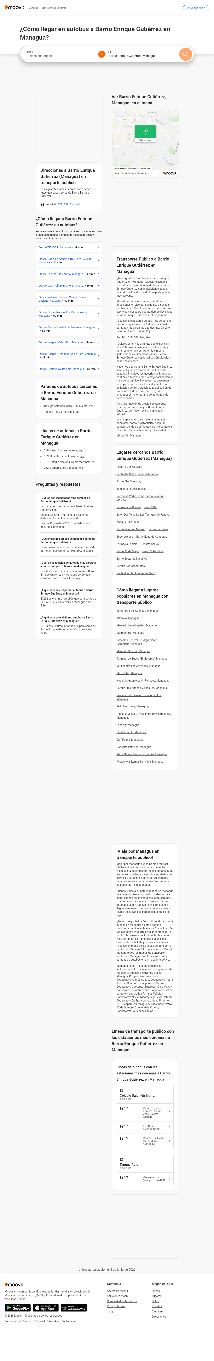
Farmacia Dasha (158, 529)
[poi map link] (145, 144)
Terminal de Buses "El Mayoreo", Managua (142, 658)
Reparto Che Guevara (129, 466)
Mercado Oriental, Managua (133, 651)
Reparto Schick (150, 544)
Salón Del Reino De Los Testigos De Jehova (143, 514)
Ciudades (157, 1311)
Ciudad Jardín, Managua (131, 732)
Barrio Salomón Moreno (131, 529)
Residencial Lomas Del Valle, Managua (140, 761)
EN (111, 1311)
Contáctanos (69, 1321)
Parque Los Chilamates (131, 566)
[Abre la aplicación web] (74, 1308)
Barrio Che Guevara (128, 481)
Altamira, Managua (128, 618)
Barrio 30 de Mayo (128, 551)
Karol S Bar (150, 507)
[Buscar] (185, 54)
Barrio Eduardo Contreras (151, 536)
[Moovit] (14, 7)
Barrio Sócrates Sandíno (131, 558)
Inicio (30, 52)
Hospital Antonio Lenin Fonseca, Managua (142, 680)
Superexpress (125, 536)
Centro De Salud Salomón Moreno (137, 474)
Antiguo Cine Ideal (128, 522)
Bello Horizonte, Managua (132, 706)
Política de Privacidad (46, 1321)
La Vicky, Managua (128, 725)
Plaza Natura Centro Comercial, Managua (142, 754)
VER (91, 406)
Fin (110, 52)
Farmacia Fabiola (127, 544)
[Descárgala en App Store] (46, 1308)
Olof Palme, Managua (130, 739)
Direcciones (159, 1316)
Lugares (157, 1296)
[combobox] (61, 56)
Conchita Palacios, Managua (134, 747)
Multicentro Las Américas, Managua (138, 665)
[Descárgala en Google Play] (18, 1308)
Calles (155, 1301)
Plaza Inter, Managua (129, 673)
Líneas (156, 1290)
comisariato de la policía (131, 488)
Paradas (157, 1306)
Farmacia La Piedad (129, 507)
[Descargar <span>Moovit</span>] (196, 7)
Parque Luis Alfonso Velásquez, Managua (142, 687)
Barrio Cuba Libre (152, 551)
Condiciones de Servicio (18, 1321)
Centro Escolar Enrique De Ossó (136, 573)
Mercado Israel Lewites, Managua (137, 625)
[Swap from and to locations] (101, 54)
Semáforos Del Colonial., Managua (138, 610)
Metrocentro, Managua (130, 632)
